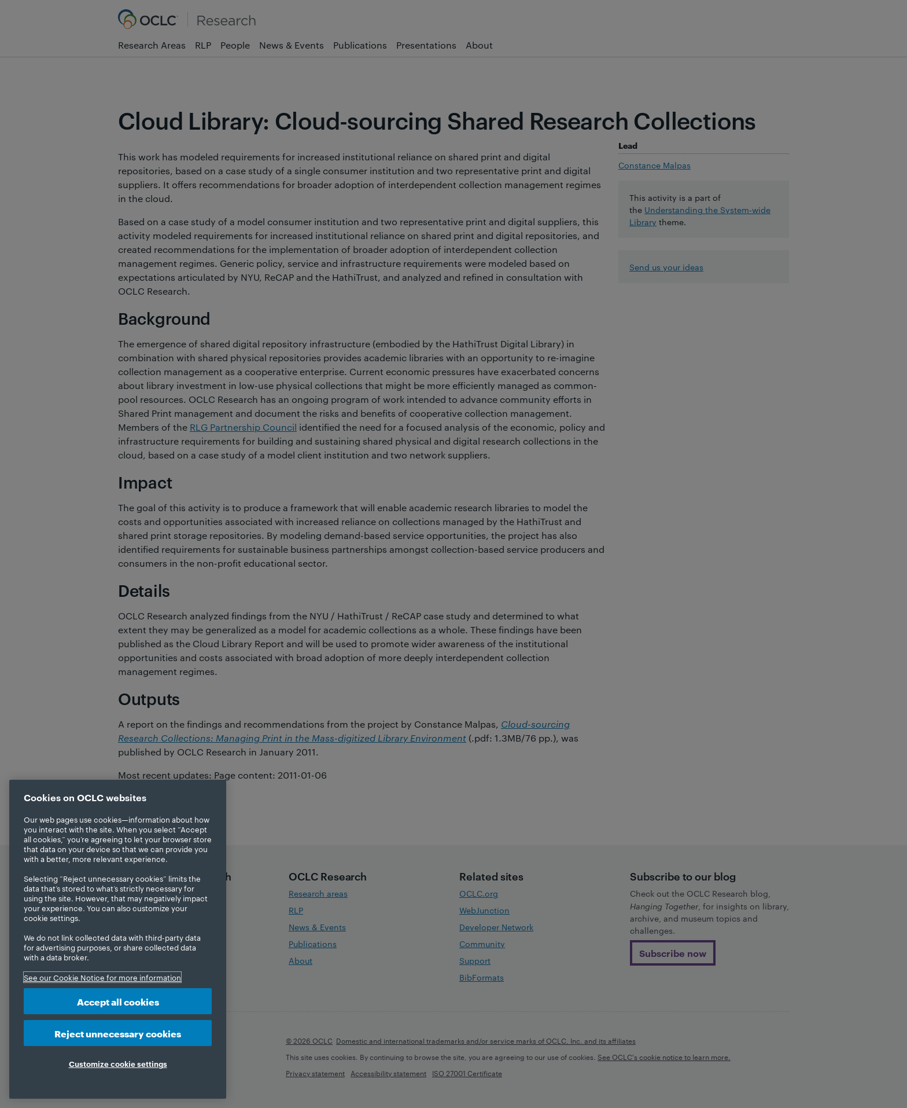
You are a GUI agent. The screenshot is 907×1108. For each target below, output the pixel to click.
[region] (117, 939)
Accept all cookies (118, 1001)
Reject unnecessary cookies (117, 1033)
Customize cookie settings (118, 1063)
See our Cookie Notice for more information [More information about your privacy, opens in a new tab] (102, 977)
